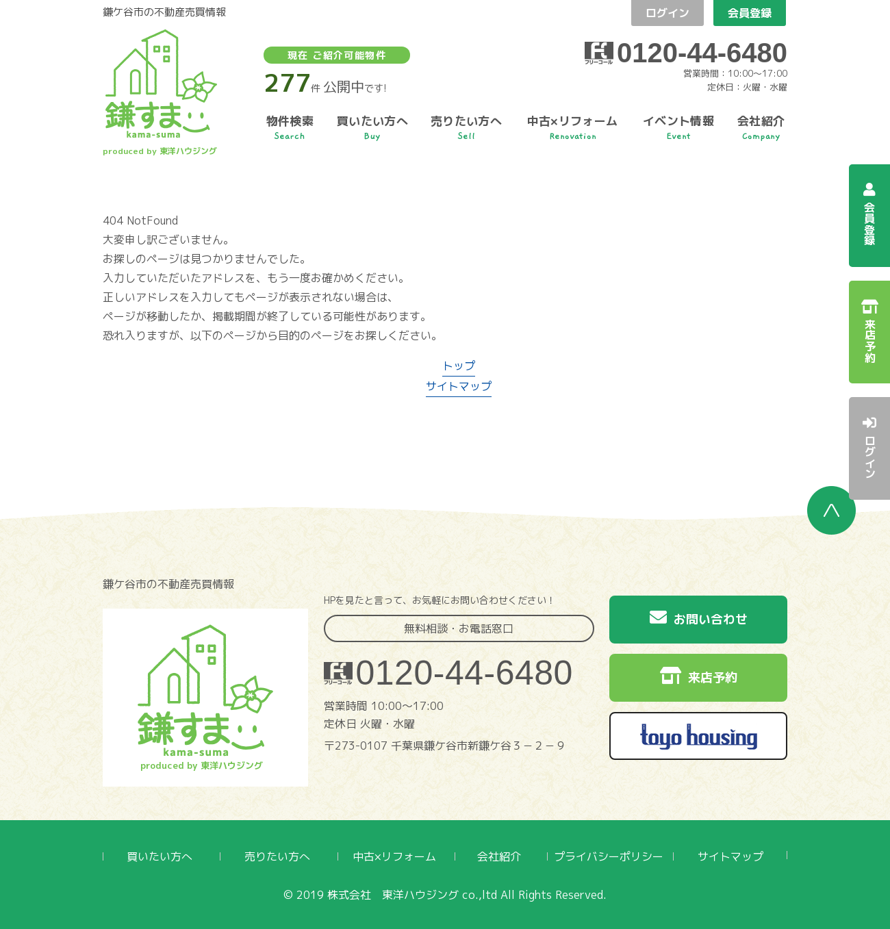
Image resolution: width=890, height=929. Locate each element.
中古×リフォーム (394, 856)
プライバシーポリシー (608, 856)
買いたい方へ (159, 856)
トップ (458, 365)
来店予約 (698, 676)
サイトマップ (459, 386)
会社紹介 (499, 856)
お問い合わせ (699, 618)
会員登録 (750, 13)
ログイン (667, 13)
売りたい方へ (277, 856)
